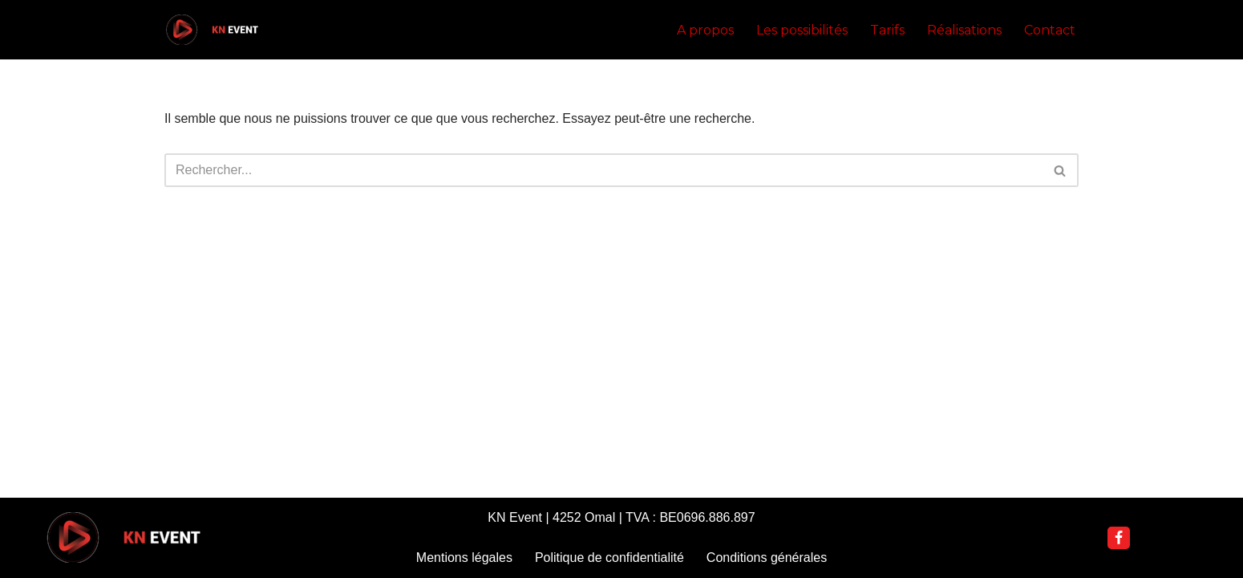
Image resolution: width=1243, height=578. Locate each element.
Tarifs (887, 30)
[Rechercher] (603, 170)
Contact (1049, 30)
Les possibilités (802, 30)
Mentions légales (464, 557)
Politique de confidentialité (609, 557)
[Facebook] (1118, 538)
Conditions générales (767, 557)
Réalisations (964, 30)
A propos (705, 30)
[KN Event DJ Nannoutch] (212, 29)
